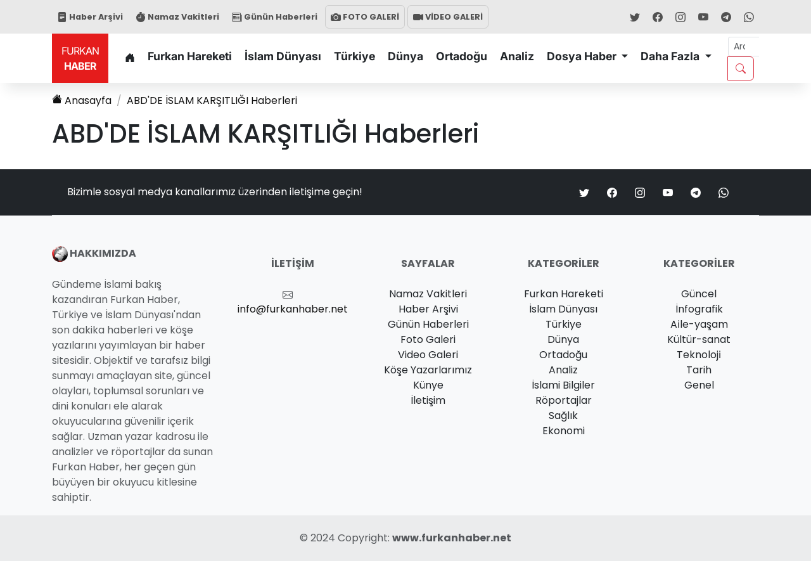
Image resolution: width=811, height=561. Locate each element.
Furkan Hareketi (190, 56)
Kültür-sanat (699, 339)
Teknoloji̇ (699, 354)
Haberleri (212, 100)
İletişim (428, 400)
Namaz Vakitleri (177, 16)
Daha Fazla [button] (671, 56)
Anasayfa (82, 100)
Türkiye (354, 56)
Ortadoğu (461, 56)
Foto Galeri (428, 339)
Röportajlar (563, 400)
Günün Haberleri (274, 16)
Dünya (405, 56)
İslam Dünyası (283, 56)
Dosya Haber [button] (583, 56)
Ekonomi (563, 430)
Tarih (699, 370)
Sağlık (563, 415)
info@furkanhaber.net (293, 309)
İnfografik (699, 309)
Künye (428, 385)
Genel (699, 385)
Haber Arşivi (90, 16)
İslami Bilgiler (563, 385)
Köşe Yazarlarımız (428, 370)
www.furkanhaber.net (451, 538)
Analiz (517, 56)
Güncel (699, 294)
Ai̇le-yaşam (699, 324)
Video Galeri (428, 354)
